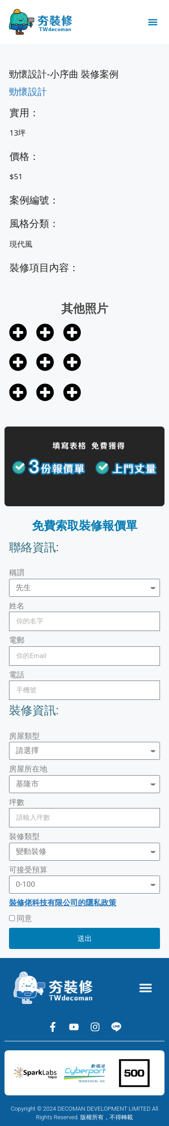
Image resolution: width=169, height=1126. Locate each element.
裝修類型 (24, 836)
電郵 (16, 640)
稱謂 (16, 572)
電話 (16, 674)
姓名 (16, 605)
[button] (152, 21)
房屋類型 (24, 735)
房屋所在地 (28, 768)
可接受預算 (28, 869)
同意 (24, 918)
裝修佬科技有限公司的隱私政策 (62, 902)
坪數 (16, 802)
